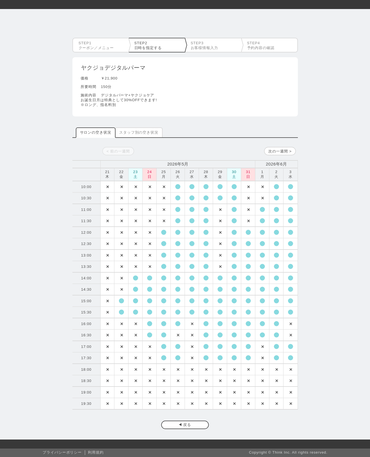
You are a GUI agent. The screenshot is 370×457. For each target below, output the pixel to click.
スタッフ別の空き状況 (138, 132)
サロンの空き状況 (95, 132)
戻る (187, 425)
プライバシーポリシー (62, 452)
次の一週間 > (280, 151)
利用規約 (96, 452)
